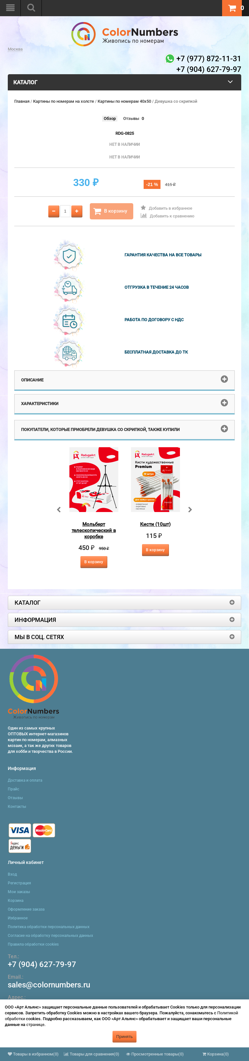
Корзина (15, 900)
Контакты (17, 806)
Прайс (13, 789)
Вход (12, 874)
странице (35, 1024)
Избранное (18, 918)
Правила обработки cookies (33, 944)
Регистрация (19, 883)
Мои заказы (19, 892)
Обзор (110, 118)
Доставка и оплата (25, 780)
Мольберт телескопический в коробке (94, 530)
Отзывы (131, 118)
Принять (124, 1036)
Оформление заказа (26, 909)
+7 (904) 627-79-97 (42, 964)
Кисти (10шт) (155, 524)
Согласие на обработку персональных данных (50, 935)
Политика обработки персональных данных (48, 927)
